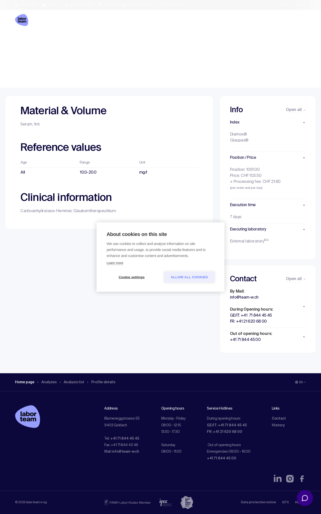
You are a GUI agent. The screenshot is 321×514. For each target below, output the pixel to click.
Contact (279, 418)
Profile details (110, 39)
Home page (26, 39)
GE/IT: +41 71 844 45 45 (227, 425)
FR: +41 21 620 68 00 (224, 432)
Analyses (50, 39)
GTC (285, 502)
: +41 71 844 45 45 (124, 438)
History (278, 425)
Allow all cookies (189, 277)
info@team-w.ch (125, 451)
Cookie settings (132, 277)
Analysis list (78, 39)
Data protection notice (258, 502)
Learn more (115, 263)
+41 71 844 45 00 (221, 458)
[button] (268, 122)
